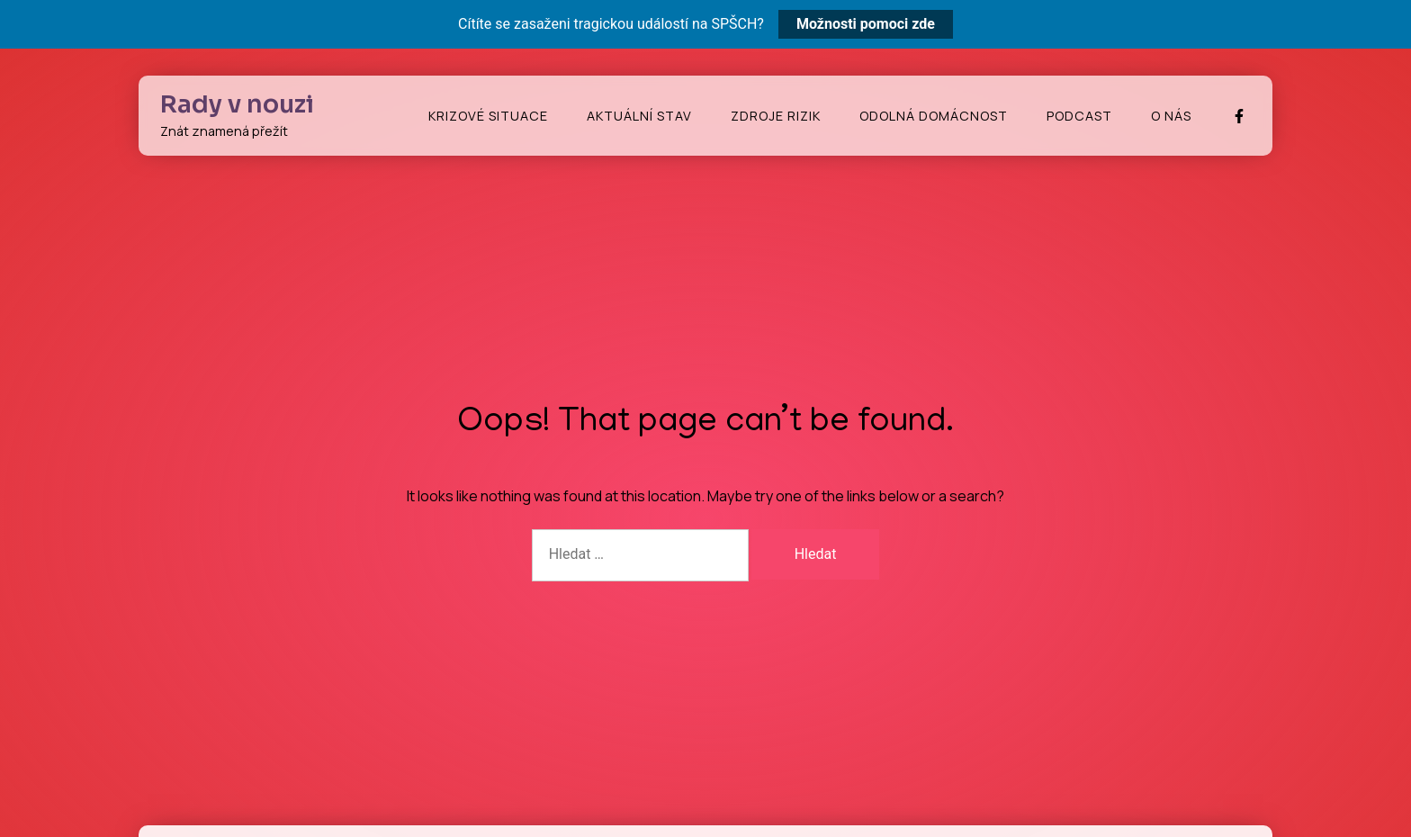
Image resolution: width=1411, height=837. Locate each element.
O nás (1171, 115)
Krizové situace (488, 115)
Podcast (1079, 115)
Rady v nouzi (237, 104)
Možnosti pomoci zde (865, 23)
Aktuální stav (639, 115)
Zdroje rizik (776, 115)
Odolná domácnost (933, 115)
